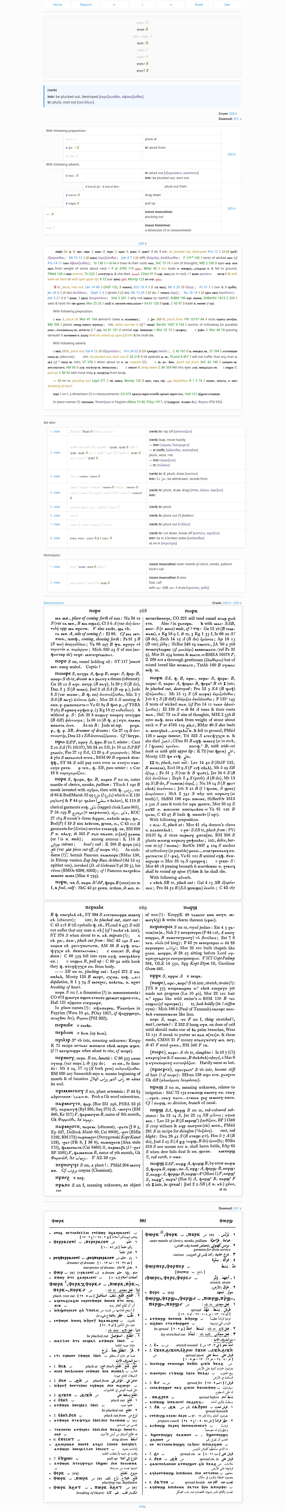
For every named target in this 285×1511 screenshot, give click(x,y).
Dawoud (225, 119)
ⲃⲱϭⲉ (87, 447)
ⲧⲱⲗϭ (84, 524)
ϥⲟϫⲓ (122, 447)
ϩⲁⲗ (92, 507)
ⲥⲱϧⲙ (92, 476)
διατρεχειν (180, 445)
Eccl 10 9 (140, 287)
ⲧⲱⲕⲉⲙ (96, 487)
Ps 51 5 (205, 287)
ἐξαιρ (190, 287)
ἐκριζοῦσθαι (107, 258)
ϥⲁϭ (122, 453)
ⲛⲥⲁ (70, 139)
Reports (86, 4)
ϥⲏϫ (91, 458)
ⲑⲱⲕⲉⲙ (107, 487)
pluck (56, 102)
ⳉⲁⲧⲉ (73, 515)
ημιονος (193, 587)
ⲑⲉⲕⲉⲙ (130, 487)
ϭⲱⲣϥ (75, 431)
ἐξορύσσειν (111, 351)
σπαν (194, 490)
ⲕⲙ (121, 487)
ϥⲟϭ (100, 453)
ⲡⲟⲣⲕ (140, 49)
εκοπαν (191, 473)
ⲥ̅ (142, 4)
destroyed (90, 96)
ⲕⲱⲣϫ (73, 538)
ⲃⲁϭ (91, 453)
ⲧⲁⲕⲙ (84, 493)
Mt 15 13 (75, 258)
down (157, 195)
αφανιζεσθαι (132, 96)
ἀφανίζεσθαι (79, 263)
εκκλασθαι (195, 538)
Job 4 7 (126, 258)
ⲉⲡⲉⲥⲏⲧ (72, 195)
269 (231, 208)
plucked (67, 96)
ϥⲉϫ (73, 453)
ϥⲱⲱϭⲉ (102, 447)
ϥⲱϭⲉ (74, 447)
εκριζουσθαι (110, 96)
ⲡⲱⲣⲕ (140, 22)
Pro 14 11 (55, 263)
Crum (223, 113)
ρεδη (204, 587)
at (155, 139)
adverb (73, 164)
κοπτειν (199, 533)
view (57, 431)
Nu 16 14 (190, 292)
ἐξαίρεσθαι (56, 258)
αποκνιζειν (183, 431)
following (60, 130)
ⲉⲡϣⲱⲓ (72, 203)
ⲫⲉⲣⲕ (140, 42)
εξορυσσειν (173, 173)
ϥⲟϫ (81, 453)
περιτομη (169, 543)
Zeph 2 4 (97, 292)
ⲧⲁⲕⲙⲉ (124, 493)
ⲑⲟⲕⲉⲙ (137, 493)
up (153, 203)
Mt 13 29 (137, 292)
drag (148, 195)
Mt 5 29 (174, 287)
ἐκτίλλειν (79, 292)
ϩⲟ (99, 507)
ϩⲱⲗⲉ (84, 507)
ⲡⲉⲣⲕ (144, 36)
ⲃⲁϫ (72, 458)
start (179, 178)
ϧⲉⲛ (116, 186)
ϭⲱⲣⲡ (86, 431)
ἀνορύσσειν (97, 298)
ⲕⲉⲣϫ (81, 538)
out (77, 96)
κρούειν (205, 274)
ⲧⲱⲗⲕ (73, 524)
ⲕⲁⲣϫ (105, 538)
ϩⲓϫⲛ (71, 156)
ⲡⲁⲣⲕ (140, 56)
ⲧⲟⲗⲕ (106, 524)
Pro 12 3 (214, 251)
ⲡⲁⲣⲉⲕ (100, 566)
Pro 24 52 (131, 351)
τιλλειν (164, 465)
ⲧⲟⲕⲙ (73, 493)
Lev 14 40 (92, 287)
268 (233, 113)
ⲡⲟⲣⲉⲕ (81, 583)
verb (52, 90)
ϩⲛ (70, 147)
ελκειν (204, 490)
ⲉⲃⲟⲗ (71, 175)
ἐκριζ (174, 292)
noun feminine (157, 225)
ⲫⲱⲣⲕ (141, 29)
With (49, 130)
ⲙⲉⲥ (171, 587)
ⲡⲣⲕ (135, 36)
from (161, 147)
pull (147, 203)
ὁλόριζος (152, 258)
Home (57, 4)
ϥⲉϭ (132, 447)
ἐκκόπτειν (226, 292)
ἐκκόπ (162, 351)
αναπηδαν (189, 450)
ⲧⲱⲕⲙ (73, 487)
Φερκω (203, 402)
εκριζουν (168, 460)
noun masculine (158, 212)
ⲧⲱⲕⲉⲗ (95, 524)
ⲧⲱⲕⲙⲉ (84, 487)
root (66, 102)
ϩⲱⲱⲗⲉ (74, 507)
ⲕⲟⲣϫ (90, 538)
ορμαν (166, 445)
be (58, 96)
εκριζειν (216, 490)
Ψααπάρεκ (103, 402)
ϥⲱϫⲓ (113, 447)
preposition (76, 130)
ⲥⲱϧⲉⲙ (84, 476)
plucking (151, 216)
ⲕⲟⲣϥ (106, 431)
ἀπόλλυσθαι (169, 258)
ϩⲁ (163, 479)
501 (237, 119)
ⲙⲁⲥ (158, 587)
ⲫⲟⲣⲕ (140, 63)
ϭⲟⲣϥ (96, 431)
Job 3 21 (54, 298)
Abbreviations (54, 603)
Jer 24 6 (53, 292)
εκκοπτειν (190, 173)
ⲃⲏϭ (81, 458)
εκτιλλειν (85, 102)
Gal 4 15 (91, 351)
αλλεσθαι (173, 450)
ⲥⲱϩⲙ (73, 476)
